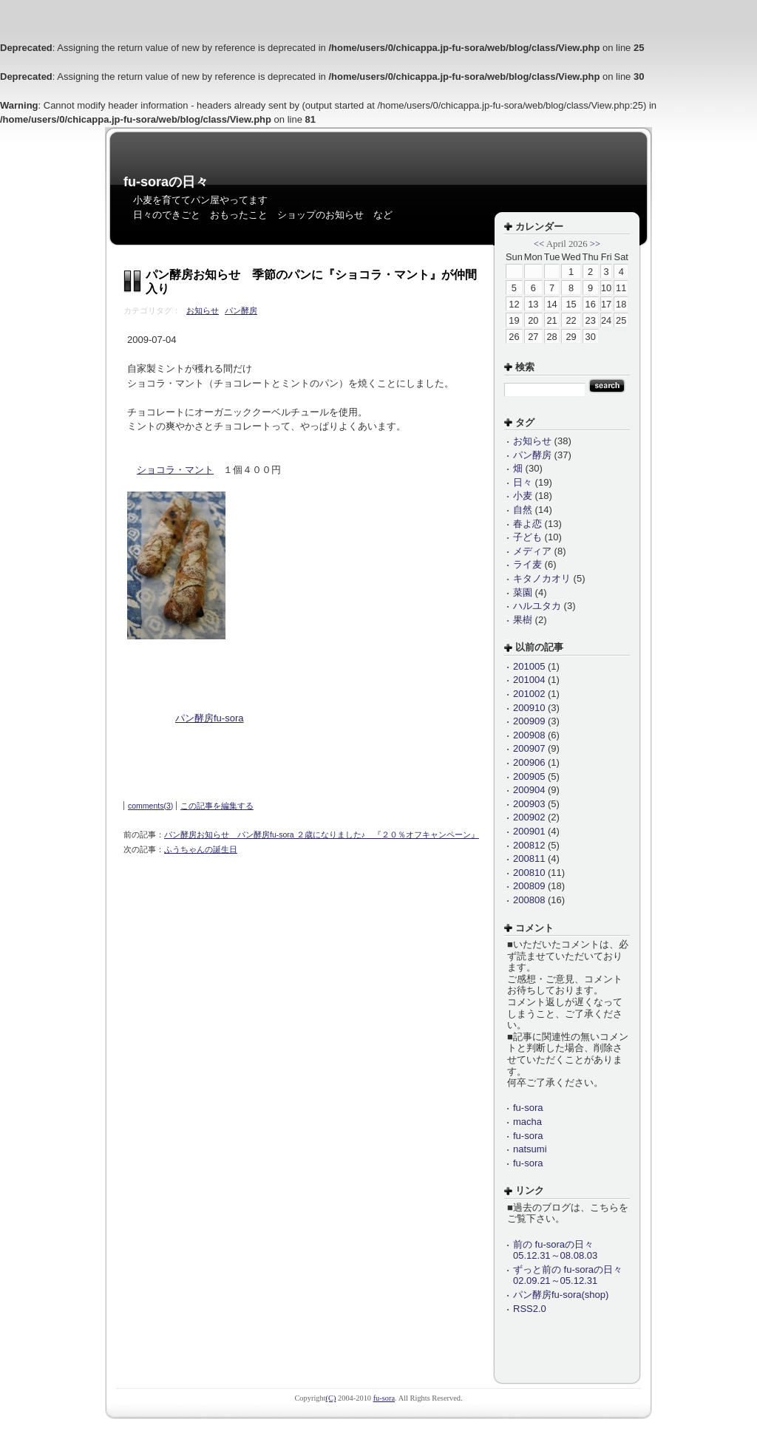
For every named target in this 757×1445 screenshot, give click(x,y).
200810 (529, 872)
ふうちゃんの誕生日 (200, 849)
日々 (522, 482)
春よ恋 (527, 523)
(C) (331, 1398)
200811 (529, 858)
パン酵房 (241, 310)
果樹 (522, 619)
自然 (522, 509)
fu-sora (528, 1107)
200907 (529, 748)
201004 (529, 679)
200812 (529, 845)
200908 (529, 735)
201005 (529, 666)
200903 (529, 803)
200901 (529, 831)
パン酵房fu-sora (209, 718)
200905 (529, 776)
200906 (529, 762)
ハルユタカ (537, 605)
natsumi (530, 1149)
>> (595, 244)
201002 (529, 693)
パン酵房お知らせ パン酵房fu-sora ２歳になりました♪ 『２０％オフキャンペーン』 (321, 834)
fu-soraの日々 (165, 181)
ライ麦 (527, 564)
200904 (529, 789)
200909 (529, 721)
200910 (529, 707)
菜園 (522, 592)
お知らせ (202, 310)
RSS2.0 (529, 1308)
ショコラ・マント (175, 469)
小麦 (522, 495)
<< (539, 244)
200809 (529, 885)
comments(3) (150, 805)
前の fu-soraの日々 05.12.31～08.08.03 (555, 1250)
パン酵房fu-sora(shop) (560, 1294)
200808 (529, 899)
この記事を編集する (217, 805)
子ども (527, 537)
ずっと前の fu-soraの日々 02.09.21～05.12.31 (567, 1275)
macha (527, 1121)
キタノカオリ (542, 578)
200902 (529, 817)
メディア (532, 551)
